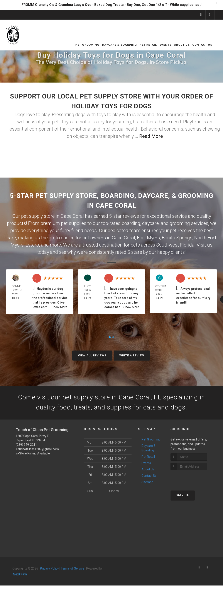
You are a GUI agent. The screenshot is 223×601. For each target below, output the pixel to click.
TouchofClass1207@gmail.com (37, 449)
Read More (151, 136)
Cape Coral (123, 237)
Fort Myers (148, 237)
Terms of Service (72, 569)
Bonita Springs (177, 237)
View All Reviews (92, 355)
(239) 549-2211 (26, 445)
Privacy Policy (49, 569)
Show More (59, 307)
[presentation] (194, 479)
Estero (32, 245)
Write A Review (131, 355)
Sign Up (182, 495)
